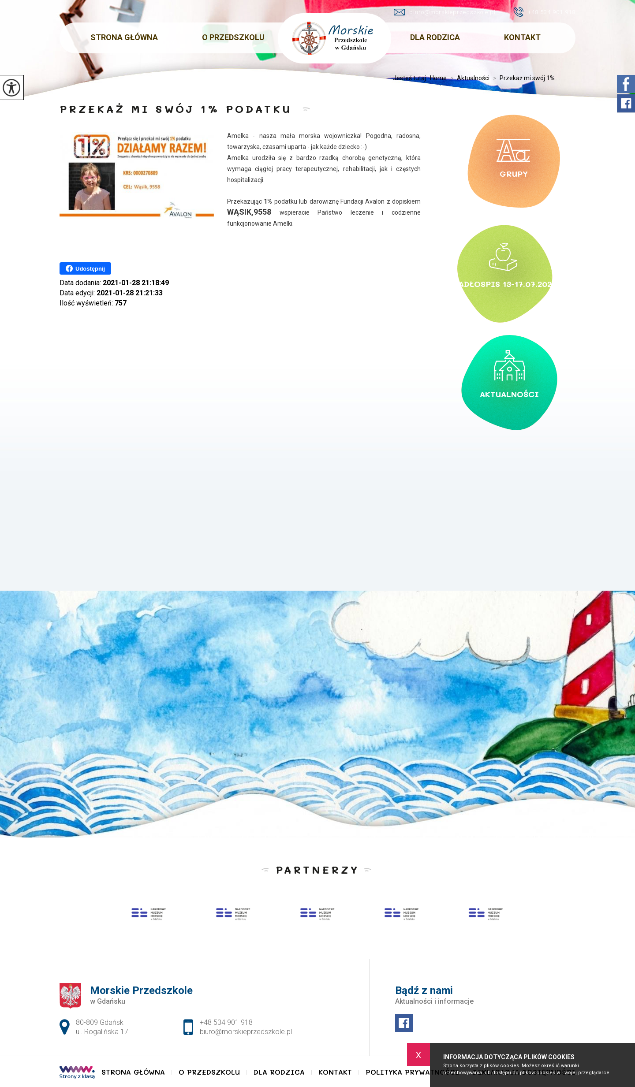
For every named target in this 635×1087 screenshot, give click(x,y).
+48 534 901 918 (544, 12)
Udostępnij (85, 268)
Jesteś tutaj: (411, 78)
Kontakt (522, 37)
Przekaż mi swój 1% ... (524, 78)
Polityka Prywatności (412, 1072)
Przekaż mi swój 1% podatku (179, 108)
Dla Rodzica (435, 37)
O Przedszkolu (233, 37)
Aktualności (468, 78)
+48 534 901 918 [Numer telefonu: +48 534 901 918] (226, 1022)
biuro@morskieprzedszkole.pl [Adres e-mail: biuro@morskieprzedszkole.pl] (246, 1031)
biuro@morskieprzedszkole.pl (445, 12)
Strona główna (124, 37)
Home (438, 78)
